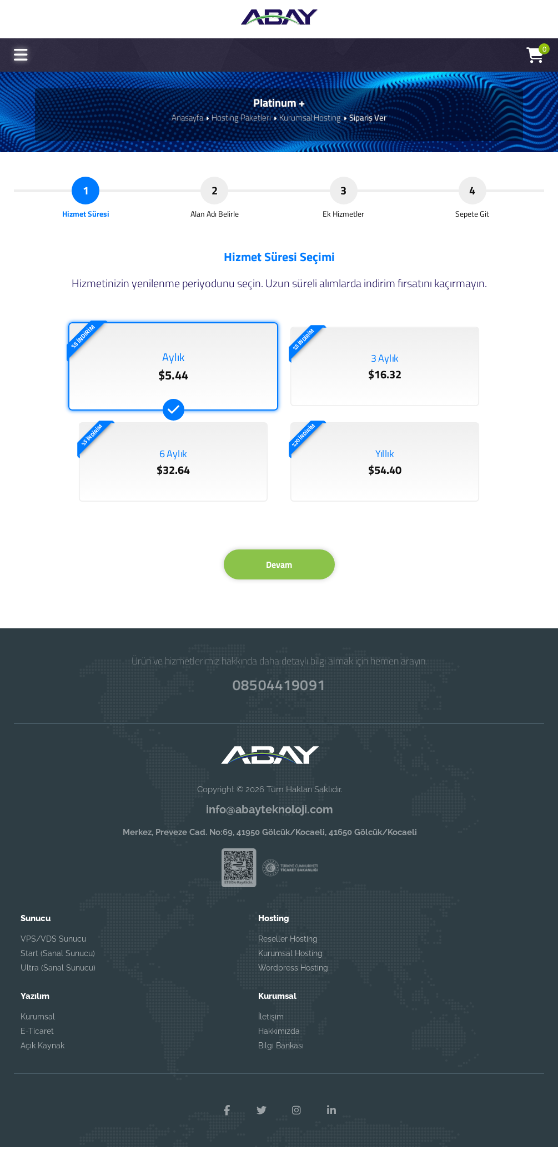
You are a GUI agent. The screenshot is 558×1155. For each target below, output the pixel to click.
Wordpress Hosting (293, 975)
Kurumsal (38, 1024)
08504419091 (279, 691)
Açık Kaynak (42, 1053)
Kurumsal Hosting (310, 117)
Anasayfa (187, 117)
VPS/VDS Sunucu (53, 946)
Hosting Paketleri (241, 117)
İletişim (271, 1024)
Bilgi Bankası (281, 1053)
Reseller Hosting (288, 946)
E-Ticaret (37, 1038)
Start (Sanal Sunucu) (58, 961)
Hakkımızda (279, 1038)
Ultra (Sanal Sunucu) (58, 975)
